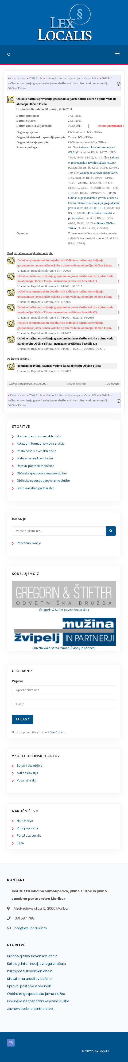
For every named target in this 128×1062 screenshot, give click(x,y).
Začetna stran (18, 78)
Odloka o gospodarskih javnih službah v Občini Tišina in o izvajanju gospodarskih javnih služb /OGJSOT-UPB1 (94, 203)
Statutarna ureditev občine (35, 458)
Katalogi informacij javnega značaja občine (72, 78)
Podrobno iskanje (29, 543)
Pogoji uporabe (27, 828)
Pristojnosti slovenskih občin (36, 451)
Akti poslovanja (27, 773)
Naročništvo (25, 821)
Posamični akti (26, 780)
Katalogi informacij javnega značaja (41, 444)
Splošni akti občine (29, 766)
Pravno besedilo (76, 383)
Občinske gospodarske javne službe (41, 473)
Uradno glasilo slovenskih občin (39, 436)
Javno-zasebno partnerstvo (35, 488)
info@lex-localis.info (30, 928)
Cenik (20, 843)
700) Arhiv (36, 78)
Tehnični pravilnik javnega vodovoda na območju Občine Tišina (59, 365)
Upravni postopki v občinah (35, 466)
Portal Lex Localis (29, 836)
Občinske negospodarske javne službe (43, 481)
